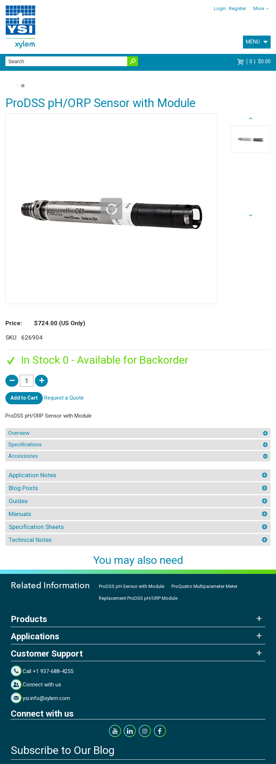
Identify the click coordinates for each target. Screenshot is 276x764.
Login (220, 8)
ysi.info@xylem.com (46, 698)
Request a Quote (64, 398)
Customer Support (47, 654)
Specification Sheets (36, 526)
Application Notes (32, 475)
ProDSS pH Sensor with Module (131, 586)
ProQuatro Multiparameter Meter (204, 586)
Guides (18, 501)
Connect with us (42, 684)
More (258, 8)
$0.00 (258, 61)
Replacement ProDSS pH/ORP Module (138, 598)
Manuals (20, 513)
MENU (253, 41)
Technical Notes (30, 539)
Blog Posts (23, 488)
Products (29, 619)
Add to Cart (24, 398)
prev (251, 215)
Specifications (25, 444)
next (251, 118)
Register (237, 8)
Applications (35, 636)
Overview (18, 433)
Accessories (23, 456)
